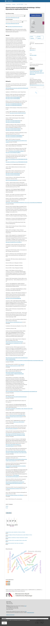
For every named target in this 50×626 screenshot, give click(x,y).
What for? (28, 620)
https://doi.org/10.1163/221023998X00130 (13, 298)
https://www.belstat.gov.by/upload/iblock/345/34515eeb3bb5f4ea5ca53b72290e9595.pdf (21, 391)
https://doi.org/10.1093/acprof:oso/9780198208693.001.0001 (16, 159)
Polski (7, 507)
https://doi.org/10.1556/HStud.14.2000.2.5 (16, 151)
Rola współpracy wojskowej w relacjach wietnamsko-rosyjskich (17, 537)
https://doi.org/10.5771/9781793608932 (13, 97)
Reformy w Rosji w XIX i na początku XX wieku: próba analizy (16, 540)
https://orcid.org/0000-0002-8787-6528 (12, 17)
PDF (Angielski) (32, 37)
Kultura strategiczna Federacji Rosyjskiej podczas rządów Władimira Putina (19, 534)
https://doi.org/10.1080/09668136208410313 (14, 103)
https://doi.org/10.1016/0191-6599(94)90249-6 (14, 135)
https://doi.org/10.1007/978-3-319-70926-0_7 (14, 242)
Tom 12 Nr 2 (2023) (20, 4)
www (25, 605)
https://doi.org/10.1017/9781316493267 (13, 173)
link (25, 611)
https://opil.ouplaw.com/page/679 (11, 428)
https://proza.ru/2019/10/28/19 (18, 421)
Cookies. (4, 618)
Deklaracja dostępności (10, 614)
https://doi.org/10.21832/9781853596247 (13, 120)
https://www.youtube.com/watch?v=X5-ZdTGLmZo (14, 495)
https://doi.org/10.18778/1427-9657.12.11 (15, 26)
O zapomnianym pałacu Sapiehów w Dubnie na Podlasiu (15, 532)
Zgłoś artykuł (9, 512)
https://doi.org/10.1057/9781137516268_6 (13, 128)
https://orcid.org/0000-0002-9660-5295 (12, 23)
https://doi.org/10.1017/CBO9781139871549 (18, 112)
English (7, 506)
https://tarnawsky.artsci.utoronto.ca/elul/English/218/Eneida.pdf (17, 88)
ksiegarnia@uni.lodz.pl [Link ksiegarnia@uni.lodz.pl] (30, 612)
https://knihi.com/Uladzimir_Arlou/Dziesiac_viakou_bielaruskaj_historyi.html (19, 408)
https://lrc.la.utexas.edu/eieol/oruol (12, 180)
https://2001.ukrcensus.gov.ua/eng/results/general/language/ (16, 396)
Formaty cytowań (33, 87)
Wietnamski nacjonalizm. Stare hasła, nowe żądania (14, 543)
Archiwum (13, 4)
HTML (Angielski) (39, 37)
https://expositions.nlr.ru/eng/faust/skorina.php (14, 322)
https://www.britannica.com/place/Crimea (14, 488)
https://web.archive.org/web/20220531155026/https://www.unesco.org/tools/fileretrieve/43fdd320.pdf (24, 202)
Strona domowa (8, 4)
